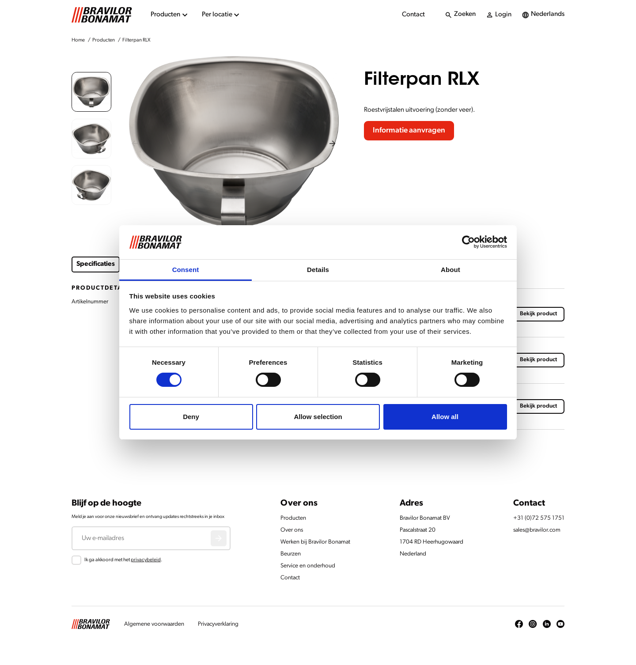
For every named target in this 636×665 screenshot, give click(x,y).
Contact (413, 14)
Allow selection (318, 416)
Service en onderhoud (307, 566)
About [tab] (450, 269)
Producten (103, 40)
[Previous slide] (135, 144)
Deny (191, 416)
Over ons (291, 530)
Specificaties (95, 264)
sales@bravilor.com (536, 530)
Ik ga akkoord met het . (123, 560)
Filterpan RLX (136, 40)
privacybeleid (146, 560)
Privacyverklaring (218, 624)
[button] (91, 92)
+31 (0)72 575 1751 (538, 518)
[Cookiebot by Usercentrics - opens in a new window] (468, 242)
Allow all (445, 416)
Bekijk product (538, 314)
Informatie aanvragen (409, 130)
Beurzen (290, 554)
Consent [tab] (185, 269)
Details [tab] (318, 269)
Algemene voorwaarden (154, 624)
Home (78, 40)
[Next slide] (333, 144)
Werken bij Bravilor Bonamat (315, 542)
